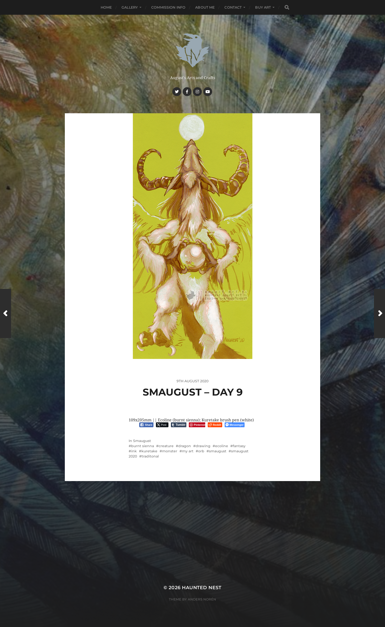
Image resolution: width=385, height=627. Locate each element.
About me (205, 7)
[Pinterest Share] (197, 424)
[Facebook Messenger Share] (235, 424)
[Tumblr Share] (179, 424)
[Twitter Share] (162, 424)
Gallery (130, 7)
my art (187, 451)
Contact (233, 7)
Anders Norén (202, 599)
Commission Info (168, 7)
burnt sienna (142, 446)
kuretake (149, 451)
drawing (203, 446)
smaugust (217, 451)
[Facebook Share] (146, 424)
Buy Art (263, 7)
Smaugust (142, 441)
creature (166, 446)
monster (169, 451)
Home (106, 7)
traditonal (150, 456)
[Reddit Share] (215, 424)
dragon (184, 446)
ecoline (221, 446)
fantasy (239, 446)
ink (134, 451)
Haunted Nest (201, 587)
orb (201, 451)
